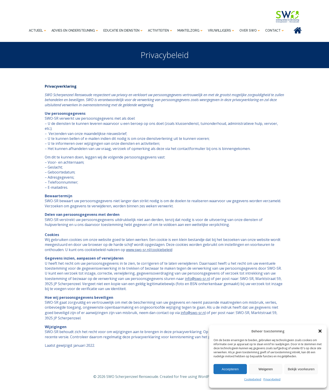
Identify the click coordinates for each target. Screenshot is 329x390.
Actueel (38, 30)
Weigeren (265, 369)
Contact (275, 30)
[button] (320, 331)
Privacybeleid (271, 379)
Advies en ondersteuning (75, 30)
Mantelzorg (190, 30)
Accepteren (230, 369)
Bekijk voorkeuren (301, 369)
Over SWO (250, 30)
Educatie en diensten (123, 30)
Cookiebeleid (252, 379)
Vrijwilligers (221, 30)
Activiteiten (160, 30)
